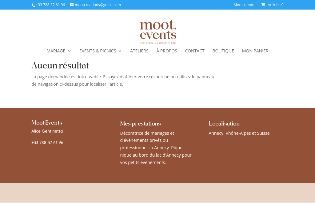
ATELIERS (139, 51)
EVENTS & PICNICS (97, 51)
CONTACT (194, 51)
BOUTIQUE (223, 51)
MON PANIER (255, 51)
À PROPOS (166, 51)
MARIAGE (56, 51)
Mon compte (245, 5)
